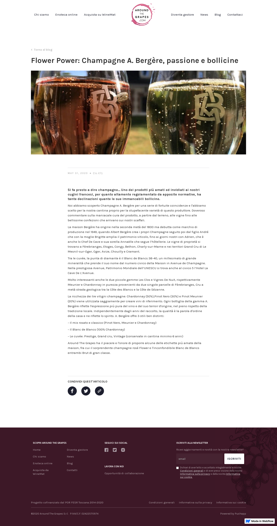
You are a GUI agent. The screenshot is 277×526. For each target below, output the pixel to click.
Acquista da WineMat (40, 472)
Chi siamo (41, 14)
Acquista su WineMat (99, 14)
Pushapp (240, 513)
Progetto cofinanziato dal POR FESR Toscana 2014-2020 (67, 502)
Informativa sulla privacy (195, 502)
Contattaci (235, 14)
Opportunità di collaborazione (124, 473)
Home (37, 449)
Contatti (72, 470)
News (204, 14)
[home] (143, 14)
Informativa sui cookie (231, 502)
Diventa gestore (182, 14)
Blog (218, 14)
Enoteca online (66, 14)
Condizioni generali (162, 502)
